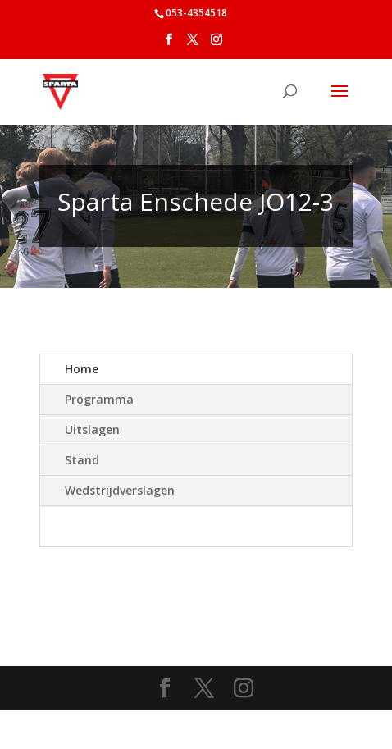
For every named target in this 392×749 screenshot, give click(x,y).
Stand (82, 460)
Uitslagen (92, 429)
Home (81, 369)
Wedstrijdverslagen (120, 490)
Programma (99, 399)
